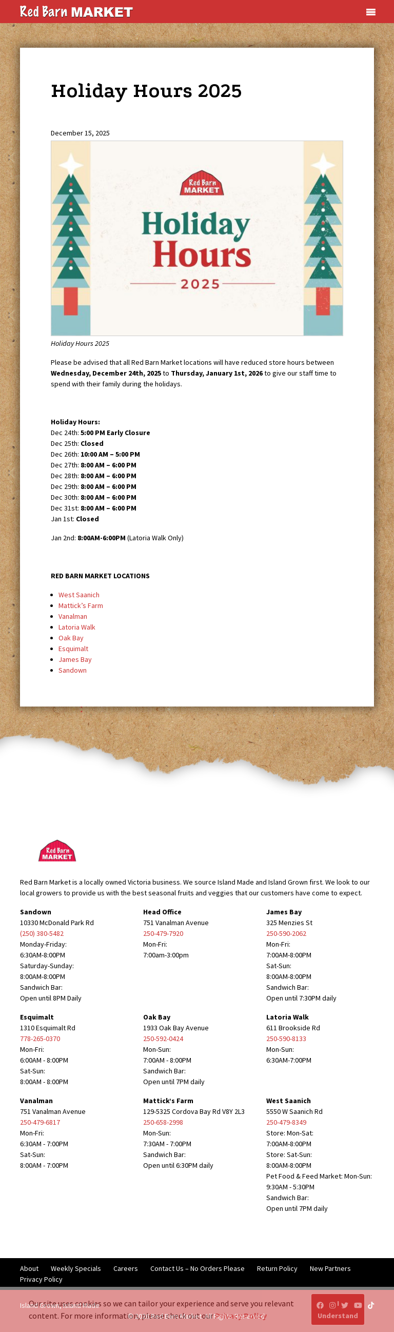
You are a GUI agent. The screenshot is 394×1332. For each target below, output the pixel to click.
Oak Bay (71, 637)
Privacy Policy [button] (241, 1315)
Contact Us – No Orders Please (197, 1268)
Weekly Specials (76, 1268)
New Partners (330, 1268)
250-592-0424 (163, 1038)
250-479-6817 (40, 1122)
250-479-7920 (163, 933)
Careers (125, 1268)
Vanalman (72, 616)
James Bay (75, 659)
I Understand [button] (338, 1309)
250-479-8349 (286, 1122)
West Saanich (79, 594)
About (29, 1268)
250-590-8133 (286, 1038)
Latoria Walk (76, 627)
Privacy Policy (41, 1279)
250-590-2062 (286, 933)
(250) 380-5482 (42, 933)
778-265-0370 (40, 1038)
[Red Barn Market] (76, 10)
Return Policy (277, 1268)
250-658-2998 (163, 1122)
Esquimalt (73, 648)
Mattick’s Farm (80, 605)
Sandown (72, 670)
